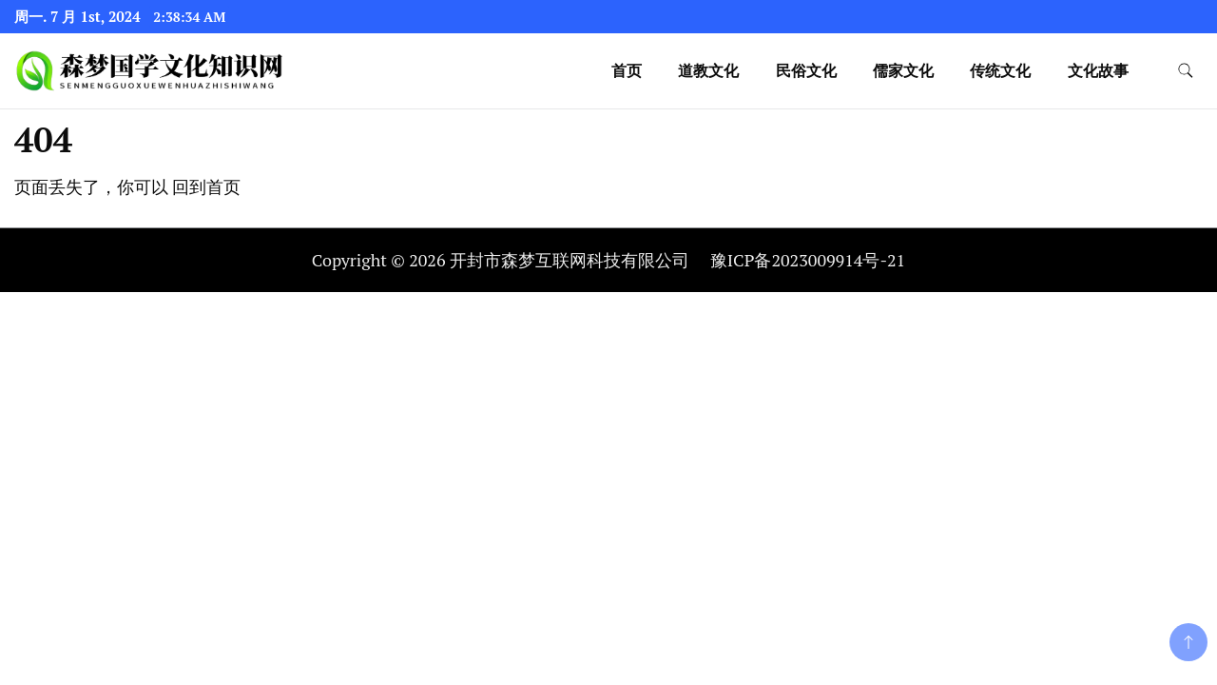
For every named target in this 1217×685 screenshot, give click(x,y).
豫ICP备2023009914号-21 (807, 259)
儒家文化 (903, 70)
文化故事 (1098, 70)
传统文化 (1000, 70)
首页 (626, 70)
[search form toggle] (1186, 70)
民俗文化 (806, 70)
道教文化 (708, 70)
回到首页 (206, 186)
